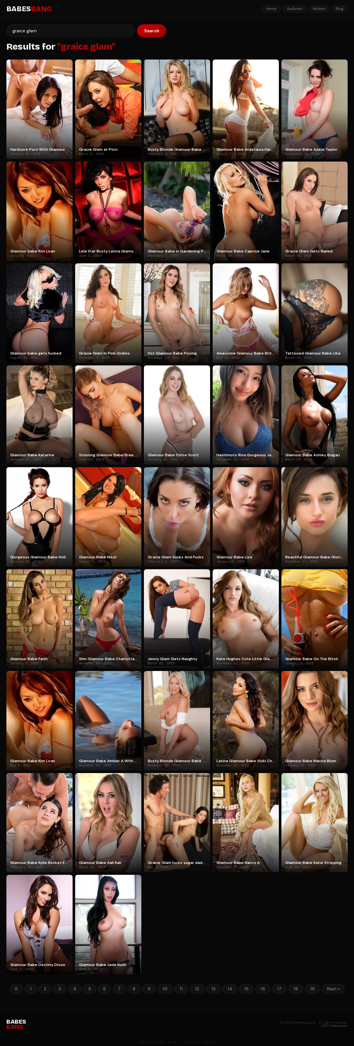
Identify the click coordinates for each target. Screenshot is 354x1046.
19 (312, 989)
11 (181, 989)
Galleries (295, 8)
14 (230, 989)
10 (165, 989)
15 (246, 989)
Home (271, 8)
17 (279, 989)
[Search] (70, 30)
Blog (339, 8)
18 (296, 989)
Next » (333, 989)
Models (319, 8)
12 (197, 989)
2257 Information (334, 1026)
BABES (29, 8)
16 (263, 989)
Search (151, 31)
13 (213, 989)
